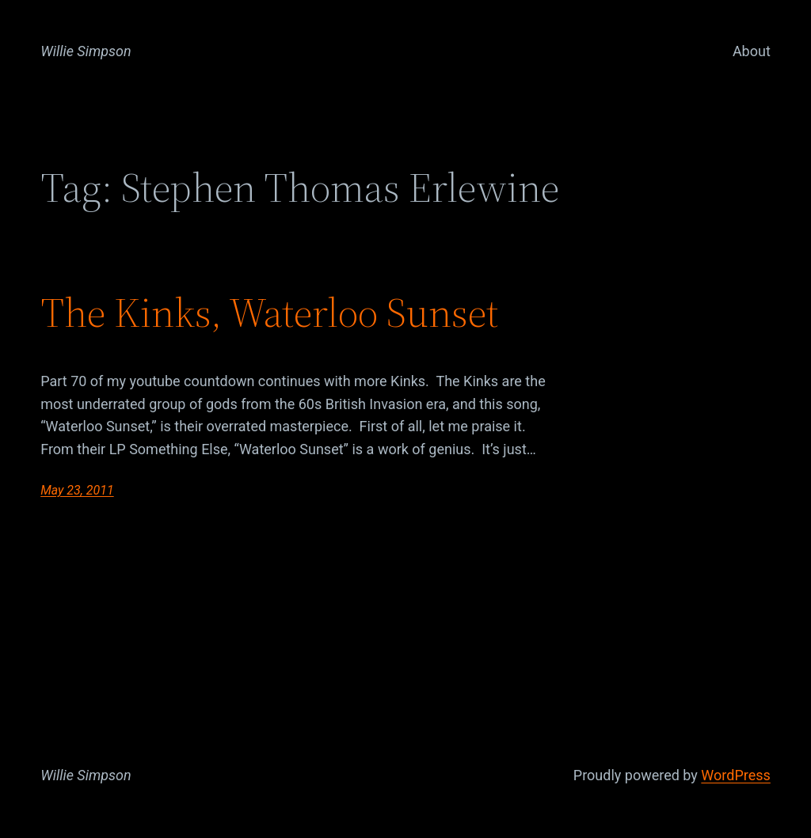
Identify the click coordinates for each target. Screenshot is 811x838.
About (752, 51)
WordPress (735, 775)
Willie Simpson (85, 51)
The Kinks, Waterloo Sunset (269, 312)
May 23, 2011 (76, 490)
